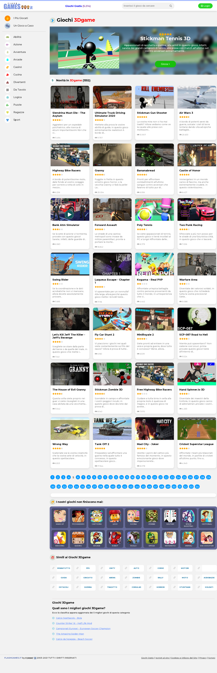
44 (137, 486)
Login (205, 6)
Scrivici (211, 658)
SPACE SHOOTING (188, 518)
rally (160, 578)
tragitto (112, 587)
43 (130, 486)
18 (143, 477)
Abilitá (13, 37)
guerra (88, 587)
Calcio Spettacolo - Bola (69, 618)
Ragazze (14, 112)
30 (52, 486)
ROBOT (115, 539)
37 (94, 486)
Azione (13, 45)
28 (202, 477)
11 (105, 477)
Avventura (15, 52)
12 (110, 477)
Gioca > (165, 64)
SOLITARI (170, 517)
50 (174, 486)
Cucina (13, 75)
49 (168, 486)
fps (88, 568)
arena (112, 578)
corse (160, 568)
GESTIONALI (207, 517)
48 (161, 486)
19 (149, 477)
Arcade (13, 60)
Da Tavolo (15, 90)
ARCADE (97, 539)
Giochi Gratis (73, 6)
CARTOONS (97, 517)
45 (143, 486)
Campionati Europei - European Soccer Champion (83, 628)
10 (99, 477)
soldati (209, 587)
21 (160, 477)
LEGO (115, 517)
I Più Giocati (16, 18)
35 (82, 486)
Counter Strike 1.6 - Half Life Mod (74, 623)
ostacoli (63, 587)
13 (116, 477)
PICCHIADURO (78, 517)
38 (100, 486)
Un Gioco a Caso (19, 26)
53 (191, 486)
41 (119, 486)
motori (185, 568)
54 (197, 486)
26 (190, 477)
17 (138, 477)
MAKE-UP (60, 517)
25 (184, 477)
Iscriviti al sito (163, 658)
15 (127, 477)
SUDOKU (78, 539)
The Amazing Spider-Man (70, 633)
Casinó (13, 67)
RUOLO (133, 539)
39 (106, 486)
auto (136, 568)
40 (113, 486)
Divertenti (15, 82)
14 (121, 477)
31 (58, 486)
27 (196, 477)
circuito (87, 578)
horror (161, 587)
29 (208, 477)
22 (166, 477)
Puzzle (13, 105)
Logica (13, 97)
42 (124, 486)
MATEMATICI (170, 539)
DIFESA (152, 539)
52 (185, 486)
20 (154, 477)
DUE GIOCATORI (207, 539)
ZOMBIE (152, 517)
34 (76, 486)
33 (70, 486)
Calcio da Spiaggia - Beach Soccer (74, 639)
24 (178, 477)
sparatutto (63, 568)
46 (149, 486)
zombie (136, 578)
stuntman (184, 587)
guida (64, 578)
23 (172, 477)
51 (180, 486)
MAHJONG (60, 539)
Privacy (202, 658)
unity (112, 568)
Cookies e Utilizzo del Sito (184, 658)
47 (155, 486)
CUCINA (133, 517)
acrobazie (209, 578)
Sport (12, 120)
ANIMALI (188, 539)
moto (185, 578)
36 (88, 486)
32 (64, 486)
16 (132, 477)
